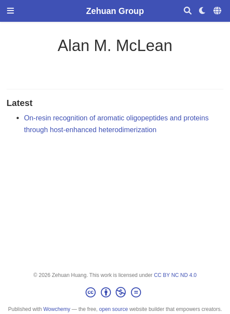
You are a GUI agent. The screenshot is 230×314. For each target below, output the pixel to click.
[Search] (188, 11)
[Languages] (218, 11)
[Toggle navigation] (10, 11)
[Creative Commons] (115, 292)
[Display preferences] (202, 11)
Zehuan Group (115, 11)
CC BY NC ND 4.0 (175, 275)
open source (113, 309)
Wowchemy (56, 309)
